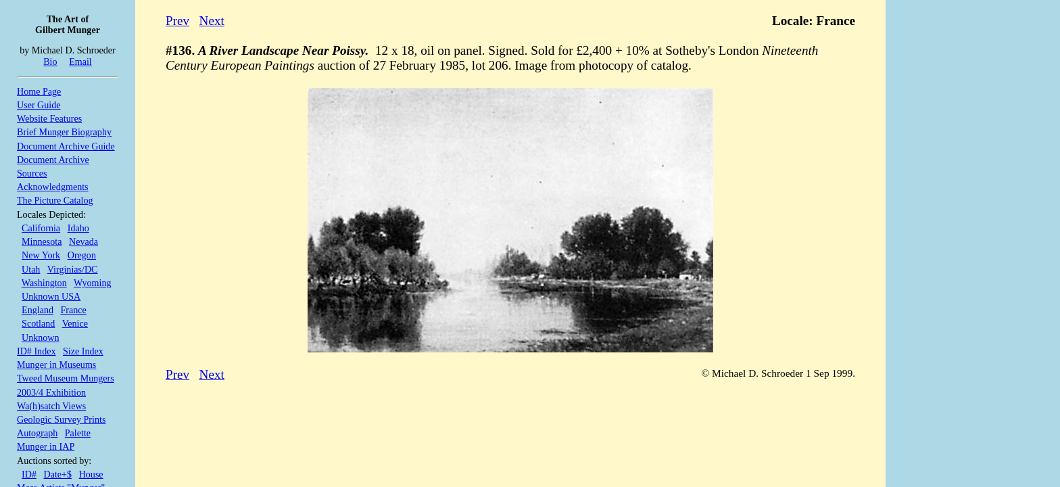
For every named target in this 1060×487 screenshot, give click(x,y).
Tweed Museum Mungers (65, 378)
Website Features (49, 118)
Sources (32, 173)
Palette (78, 432)
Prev (177, 21)
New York (41, 255)
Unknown (40, 337)
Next (211, 21)
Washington (44, 282)
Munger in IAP (45, 446)
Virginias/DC (72, 269)
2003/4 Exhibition (51, 392)
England (37, 309)
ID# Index (36, 351)
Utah (31, 269)
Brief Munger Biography (64, 131)
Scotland (38, 323)
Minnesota (42, 241)
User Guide (39, 104)
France (74, 309)
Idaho (78, 228)
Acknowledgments (53, 186)
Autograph (37, 432)
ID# (29, 474)
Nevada (83, 241)
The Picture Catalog (55, 200)
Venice (75, 323)
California (41, 228)
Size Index (83, 351)
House (91, 474)
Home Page (39, 91)
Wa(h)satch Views (51, 405)
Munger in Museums (56, 364)
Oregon (82, 255)
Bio (50, 61)
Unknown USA (51, 296)
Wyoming (92, 282)
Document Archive (53, 159)
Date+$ (58, 474)
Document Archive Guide (66, 146)
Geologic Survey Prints (61, 419)
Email (80, 61)
